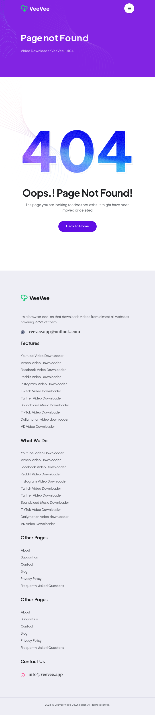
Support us (29, 557)
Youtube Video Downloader (42, 356)
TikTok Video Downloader (41, 412)
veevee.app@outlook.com (54, 331)
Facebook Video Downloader (43, 370)
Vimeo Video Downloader (41, 363)
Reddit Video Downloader (41, 377)
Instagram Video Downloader (44, 384)
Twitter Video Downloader (41, 398)
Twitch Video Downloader (41, 391)
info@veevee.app (46, 674)
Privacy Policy (31, 578)
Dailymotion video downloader (45, 419)
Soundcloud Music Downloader (45, 405)
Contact (27, 564)
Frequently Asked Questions (42, 586)
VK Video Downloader (38, 426)
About (25, 550)
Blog (24, 571)
